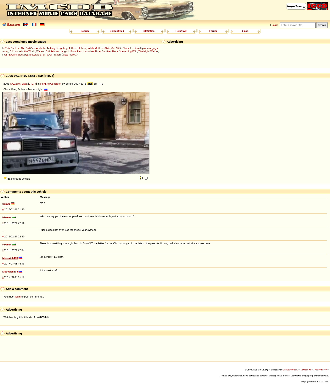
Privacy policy (320, 369)
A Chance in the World (22, 51)
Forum (213, 31)
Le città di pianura (140, 48)
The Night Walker (148, 51)
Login (275, 25)
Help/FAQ (181, 31)
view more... (70, 54)
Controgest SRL (290, 369)
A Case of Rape (77, 48)
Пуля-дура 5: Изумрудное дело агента (25, 54)
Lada (25, 83)
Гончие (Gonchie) (50, 83)
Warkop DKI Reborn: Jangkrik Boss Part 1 (60, 51)
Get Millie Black (120, 48)
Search (85, 31)
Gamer (6, 204)
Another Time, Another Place (101, 51)
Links (245, 31)
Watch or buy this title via (26, 317)
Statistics (148, 31)
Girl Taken (55, 54)
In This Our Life (11, 48)
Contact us (305, 369)
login (18, 296)
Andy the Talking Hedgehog (52, 48)
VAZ (12, 83)
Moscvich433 (10, 258)
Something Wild (128, 51)
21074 (32, 83)
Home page (13, 24)
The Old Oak (28, 48)
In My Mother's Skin (99, 48)
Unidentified (117, 31)
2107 (18, 83)
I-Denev (6, 217)
